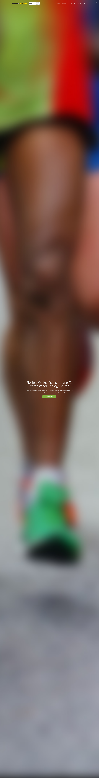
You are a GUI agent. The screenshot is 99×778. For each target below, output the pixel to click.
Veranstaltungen (65, 3)
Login (85, 3)
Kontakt (79, 3)
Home (58, 3)
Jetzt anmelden (49, 396)
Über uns (73, 3)
